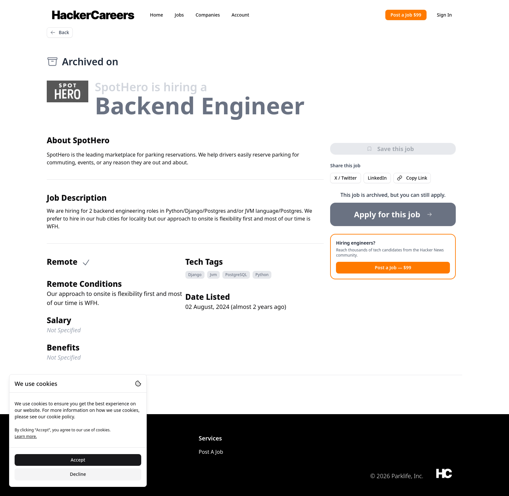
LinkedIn (377, 178)
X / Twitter (345, 178)
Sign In (444, 15)
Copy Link (412, 178)
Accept (78, 460)
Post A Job (211, 451)
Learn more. (26, 436)
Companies (207, 15)
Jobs (179, 15)
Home (156, 15)
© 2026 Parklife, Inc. (396, 476)
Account (240, 15)
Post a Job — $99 (393, 267)
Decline (78, 474)
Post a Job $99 (406, 15)
